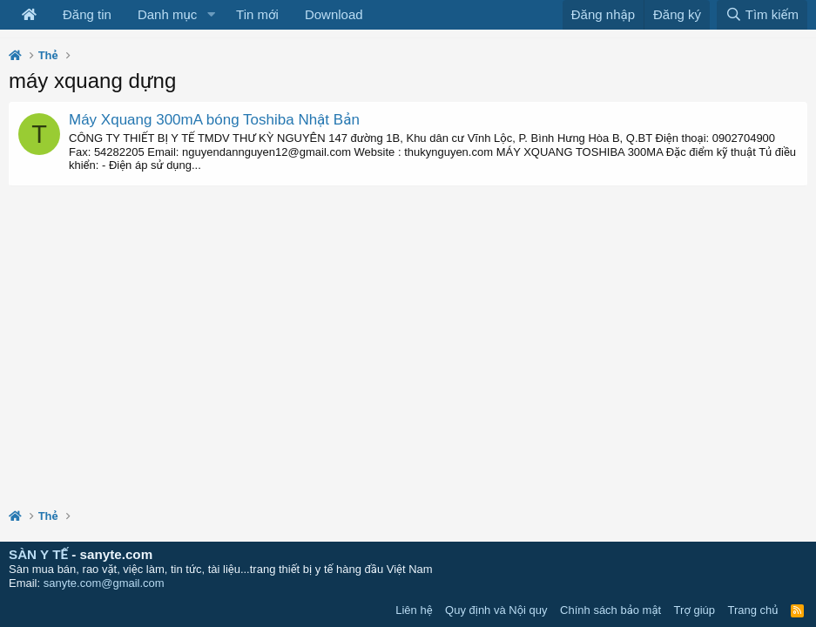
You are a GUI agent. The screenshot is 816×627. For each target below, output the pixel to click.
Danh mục (167, 14)
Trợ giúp (694, 610)
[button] (211, 15)
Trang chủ (753, 610)
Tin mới (257, 14)
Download (334, 14)
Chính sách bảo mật (610, 610)
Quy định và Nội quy (496, 610)
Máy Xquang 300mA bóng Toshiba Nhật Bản (214, 119)
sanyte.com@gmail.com (104, 583)
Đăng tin (87, 14)
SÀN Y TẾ (38, 554)
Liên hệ (413, 610)
